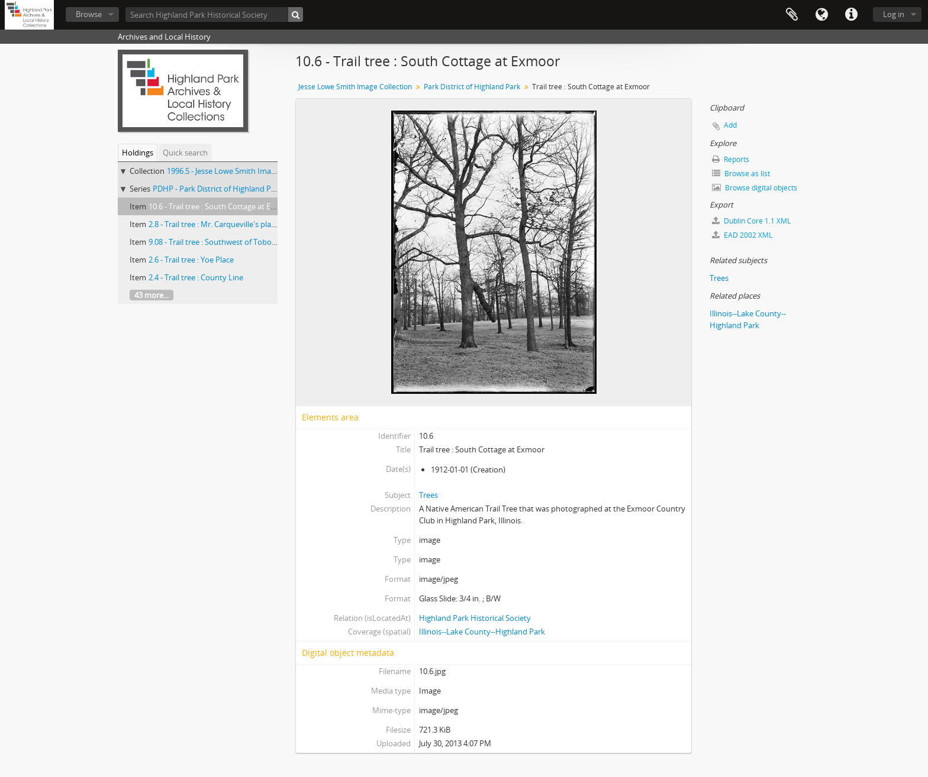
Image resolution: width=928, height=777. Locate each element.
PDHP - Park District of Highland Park (217, 188)
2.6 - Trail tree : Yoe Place (191, 259)
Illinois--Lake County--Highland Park (482, 631)
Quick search (185, 152)
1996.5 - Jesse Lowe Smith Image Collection (241, 171)
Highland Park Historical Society (475, 618)
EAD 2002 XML (742, 235)
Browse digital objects (754, 188)
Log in (893, 14)
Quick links (851, 15)
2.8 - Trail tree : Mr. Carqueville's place (214, 224)
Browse (89, 14)
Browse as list (741, 174)
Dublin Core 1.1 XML (751, 221)
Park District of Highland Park (472, 87)
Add (730, 125)
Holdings (137, 152)
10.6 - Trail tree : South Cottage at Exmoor (221, 206)
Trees (428, 495)
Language (821, 15)
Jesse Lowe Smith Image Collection (355, 87)
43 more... (151, 295)
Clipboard (792, 15)
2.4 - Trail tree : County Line (196, 277)
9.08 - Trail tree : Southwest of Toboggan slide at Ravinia (246, 242)
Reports (730, 159)
